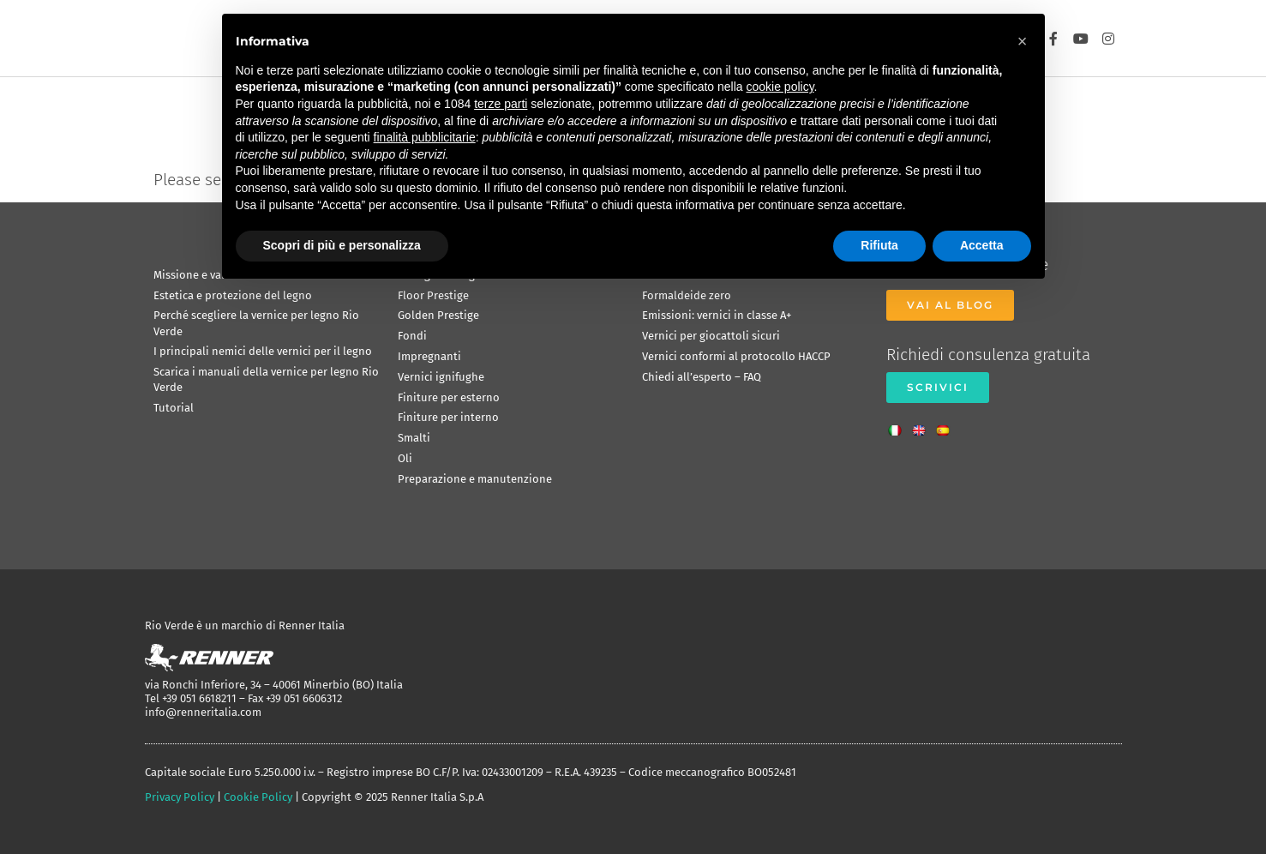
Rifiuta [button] (879, 245)
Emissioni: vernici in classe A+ (716, 315)
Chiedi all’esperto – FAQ (701, 376)
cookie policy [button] (779, 86)
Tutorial (173, 407)
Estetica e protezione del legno (232, 295)
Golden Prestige (438, 315)
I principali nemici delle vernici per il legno (262, 351)
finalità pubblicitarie (425, 137)
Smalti (414, 437)
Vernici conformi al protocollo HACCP (736, 356)
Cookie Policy (258, 797)
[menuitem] (899, 425)
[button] (1022, 41)
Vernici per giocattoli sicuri (711, 335)
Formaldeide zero (686, 295)
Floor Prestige (433, 295)
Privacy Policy (179, 797)
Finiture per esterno (449, 397)
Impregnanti (429, 356)
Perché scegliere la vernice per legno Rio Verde (256, 323)
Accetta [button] (982, 245)
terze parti (500, 104)
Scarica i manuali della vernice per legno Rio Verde (266, 379)
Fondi (412, 335)
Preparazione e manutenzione (475, 478)
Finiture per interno (448, 417)
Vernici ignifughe (441, 376)
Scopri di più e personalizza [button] (342, 245)
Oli (405, 458)
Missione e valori (196, 274)
